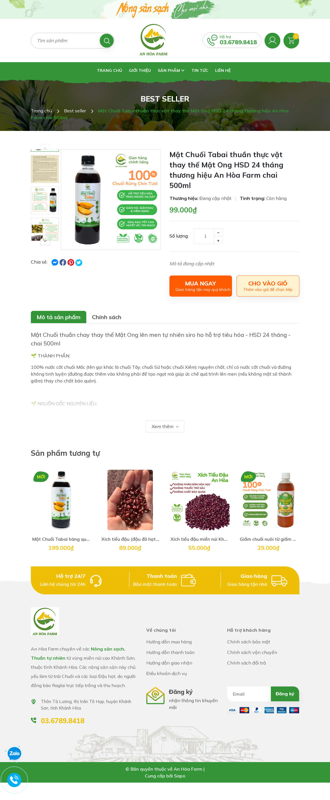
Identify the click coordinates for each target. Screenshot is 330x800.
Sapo (179, 776)
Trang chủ (109, 70)
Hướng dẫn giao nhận (169, 663)
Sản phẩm (171, 70)
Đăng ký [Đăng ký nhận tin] (285, 693)
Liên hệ (223, 70)
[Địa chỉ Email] (263, 693)
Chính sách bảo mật (248, 642)
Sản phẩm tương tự (65, 453)
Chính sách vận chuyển (252, 652)
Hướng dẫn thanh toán (170, 652)
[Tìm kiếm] (107, 41)
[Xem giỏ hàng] (291, 39)
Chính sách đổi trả (246, 663)
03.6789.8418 (238, 42)
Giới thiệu (140, 70)
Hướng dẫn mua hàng (169, 642)
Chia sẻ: (39, 262)
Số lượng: (179, 236)
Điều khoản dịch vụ (166, 673)
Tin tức (199, 70)
